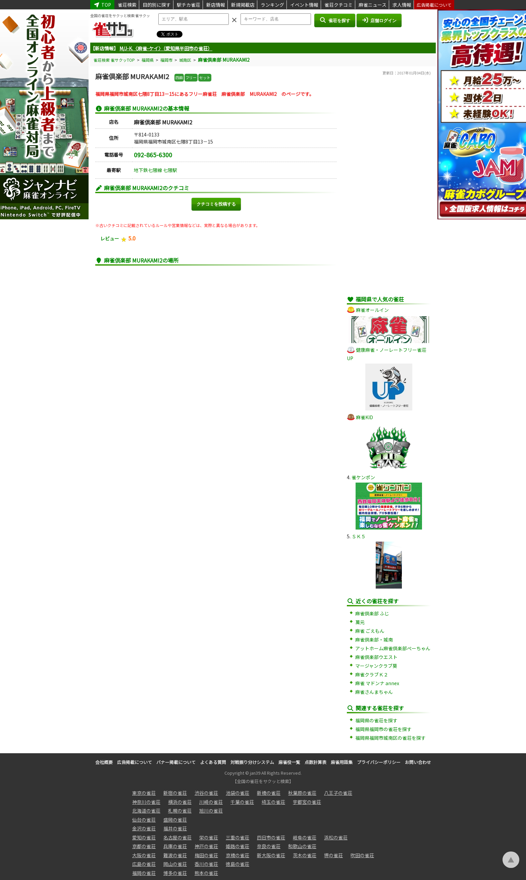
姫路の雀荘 (237, 846)
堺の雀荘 (333, 855)
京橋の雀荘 (237, 855)
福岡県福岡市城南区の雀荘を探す (390, 737)
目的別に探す (157, 4)
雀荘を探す (334, 20)
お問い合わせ (418, 762)
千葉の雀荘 (242, 802)
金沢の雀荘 (144, 828)
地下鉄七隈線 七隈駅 (155, 170)
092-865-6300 (153, 154)
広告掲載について (434, 5)
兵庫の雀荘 (175, 846)
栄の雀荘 (208, 837)
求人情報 (401, 4)
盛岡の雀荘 (175, 819)
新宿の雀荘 (175, 792)
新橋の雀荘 (268, 792)
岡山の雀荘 (175, 864)
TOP (102, 4)
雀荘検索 (127, 4)
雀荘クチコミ (338, 4)
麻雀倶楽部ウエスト (376, 657)
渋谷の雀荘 (206, 792)
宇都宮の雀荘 (307, 802)
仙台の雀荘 (144, 819)
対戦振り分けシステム (252, 762)
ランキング (272, 4)
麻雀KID (364, 417)
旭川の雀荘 (211, 810)
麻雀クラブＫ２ (371, 674)
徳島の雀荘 (237, 864)
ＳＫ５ (359, 536)
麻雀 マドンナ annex (377, 683)
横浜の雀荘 (180, 802)
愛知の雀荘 (144, 837)
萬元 (360, 622)
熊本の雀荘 (206, 873)
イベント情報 (304, 4)
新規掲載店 (243, 4)
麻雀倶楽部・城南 (374, 639)
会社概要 (104, 762)
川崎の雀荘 (211, 802)
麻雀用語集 (342, 762)
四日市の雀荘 (271, 837)
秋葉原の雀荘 (302, 792)
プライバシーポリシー (379, 762)
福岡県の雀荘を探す (376, 720)
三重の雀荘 (237, 837)
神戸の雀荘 (206, 846)
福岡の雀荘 (144, 873)
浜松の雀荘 (336, 837)
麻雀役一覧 (289, 762)
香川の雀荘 (206, 864)
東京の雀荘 (144, 792)
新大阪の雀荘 (271, 855)
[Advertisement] (389, 189)
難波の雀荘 (175, 855)
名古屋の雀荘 (177, 837)
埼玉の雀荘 (273, 802)
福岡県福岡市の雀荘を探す (383, 729)
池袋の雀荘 (237, 792)
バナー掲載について (176, 762)
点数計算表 (315, 762)
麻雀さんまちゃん (374, 692)
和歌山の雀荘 (302, 846)
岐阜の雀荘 (304, 837)
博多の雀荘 (175, 873)
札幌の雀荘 (180, 810)
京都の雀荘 (144, 846)
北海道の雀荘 (146, 810)
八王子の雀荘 (338, 792)
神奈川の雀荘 (146, 802)
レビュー (109, 238)
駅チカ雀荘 (188, 4)
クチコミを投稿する (216, 204)
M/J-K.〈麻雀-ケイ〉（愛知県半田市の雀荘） (165, 48)
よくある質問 (213, 762)
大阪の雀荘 (144, 855)
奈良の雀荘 (268, 846)
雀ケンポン (363, 477)
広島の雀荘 (144, 864)
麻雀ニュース (372, 4)
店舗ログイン (379, 20)
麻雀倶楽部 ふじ (372, 613)
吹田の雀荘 (362, 855)
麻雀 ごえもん (369, 630)
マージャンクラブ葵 (376, 665)
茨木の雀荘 (304, 855)
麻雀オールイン (372, 310)
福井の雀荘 (175, 828)
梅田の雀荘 (206, 855)
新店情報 (215, 4)
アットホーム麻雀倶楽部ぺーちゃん (392, 648)
